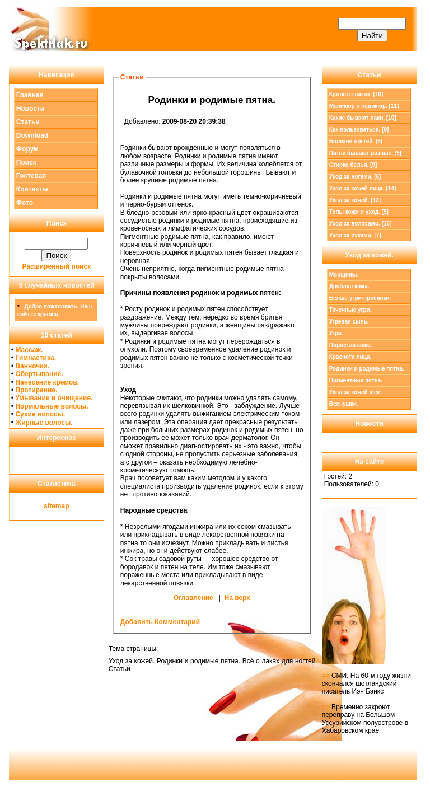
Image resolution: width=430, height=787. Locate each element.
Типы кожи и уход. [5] (359, 212)
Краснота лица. (350, 357)
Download (32, 135)
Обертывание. (39, 374)
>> (326, 676)
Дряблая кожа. (349, 286)
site (49, 506)
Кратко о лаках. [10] (356, 94)
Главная (30, 95)
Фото (24, 203)
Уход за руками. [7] (355, 235)
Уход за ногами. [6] (355, 177)
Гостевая (31, 176)
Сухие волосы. (40, 414)
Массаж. (29, 350)
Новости (30, 109)
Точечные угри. (350, 310)
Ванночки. (32, 366)
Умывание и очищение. (53, 398)
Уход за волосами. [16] (360, 224)
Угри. (336, 333)
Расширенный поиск (56, 266)
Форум (27, 149)
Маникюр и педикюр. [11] (364, 106)
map (62, 506)
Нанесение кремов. (47, 382)
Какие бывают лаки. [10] (362, 118)
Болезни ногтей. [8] (355, 141)
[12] (355, 200)
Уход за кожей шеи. (355, 392)
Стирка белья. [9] (353, 165)
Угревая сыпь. (349, 321)
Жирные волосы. (43, 423)
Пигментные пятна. (355, 380)
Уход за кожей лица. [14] (362, 188)
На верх (237, 598)
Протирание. (36, 390)
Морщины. (344, 274)
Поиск (26, 162)
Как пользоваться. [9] (359, 130)
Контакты (32, 189)
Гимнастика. (35, 358)
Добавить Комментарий (160, 622)
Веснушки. (343, 404)
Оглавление (193, 598)
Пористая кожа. (350, 345)
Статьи (28, 122)
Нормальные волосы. (51, 406)
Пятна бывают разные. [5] (365, 153)
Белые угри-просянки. (360, 298)
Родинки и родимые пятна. (366, 369)
